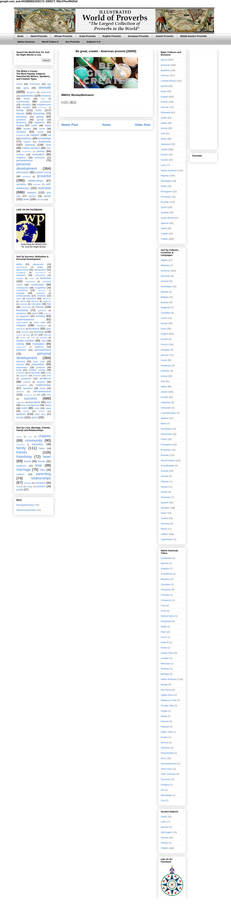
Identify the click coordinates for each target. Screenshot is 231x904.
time (49, 402)
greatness (21, 122)
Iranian (164, 128)
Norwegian (166, 181)
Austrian (165, 281)
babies (19, 437)
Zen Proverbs (72, 41)
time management (30, 405)
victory (26, 411)
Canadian (165, 313)
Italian (164, 139)
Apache (164, 563)
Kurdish (164, 160)
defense (34, 301)
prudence (45, 378)
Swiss (164, 513)
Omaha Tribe (167, 705)
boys (30, 437)
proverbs (44, 176)
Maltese (165, 418)
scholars (37, 184)
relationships (35, 180)
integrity (34, 135)
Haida (164, 626)
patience (39, 347)
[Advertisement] (203, 99)
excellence (42, 107)
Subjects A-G (94, 41)
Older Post (142, 124)
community (22, 101)
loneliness (21, 465)
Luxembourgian (168, 413)
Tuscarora (166, 779)
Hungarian (166, 365)
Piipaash (165, 726)
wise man (40, 414)
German (165, 107)
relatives (27, 483)
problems (26, 176)
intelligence (41, 326)
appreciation (40, 269)
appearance (22, 269)
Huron (164, 637)
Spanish (165, 223)
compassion (22, 287)
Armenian (165, 276)
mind (43, 340)
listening (47, 335)
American (165, 65)
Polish (164, 186)
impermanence (25, 319)
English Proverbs (112, 36)
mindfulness (26, 151)
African (164, 59)
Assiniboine (166, 574)
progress (24, 375)
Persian (164, 837)
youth (19, 489)
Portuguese (166, 191)
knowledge (44, 138)
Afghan (164, 260)
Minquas (165, 668)
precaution (22, 172)
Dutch (164, 91)
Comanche (166, 600)
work (26, 199)
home (42, 128)
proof (48, 375)
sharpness (28, 395)
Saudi (164, 207)
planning (20, 361)
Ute (162, 790)
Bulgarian (165, 307)
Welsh (164, 529)
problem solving (43, 172)
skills (49, 395)
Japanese (166, 144)
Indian (164, 123)
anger (40, 267)
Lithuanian (166, 407)
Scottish (165, 212)
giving (39, 116)
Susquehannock (169, 763)
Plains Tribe (166, 732)
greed (35, 313)
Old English (166, 832)
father (42, 448)
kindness (26, 138)
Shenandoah (167, 753)
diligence (47, 301)
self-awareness (42, 391)
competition (40, 287)
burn (43, 99)
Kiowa (164, 647)
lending (19, 335)
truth (24, 408)
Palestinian (166, 434)
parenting (43, 474)
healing (20, 125)
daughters (20, 444)
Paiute (164, 716)
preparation (22, 367)
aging (26, 88)
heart (48, 125)
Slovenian (166, 497)
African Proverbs (63, 36)
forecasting (26, 307)
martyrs (23, 338)
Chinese (165, 75)
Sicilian (164, 486)
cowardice (40, 293)
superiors (20, 402)
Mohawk (165, 674)
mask (33, 338)
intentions (20, 329)
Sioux (163, 758)
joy (49, 135)
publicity (27, 382)
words (47, 196)
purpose (41, 382)
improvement (22, 322)
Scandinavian (167, 465)
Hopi (163, 632)
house (41, 461)
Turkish (164, 233)
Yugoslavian (167, 539)
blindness (46, 95)
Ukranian (165, 523)
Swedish (165, 508)
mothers (20, 154)
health (34, 125)
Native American (26, 41)
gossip (40, 119)
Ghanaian (166, 112)
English (164, 96)
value (48, 408)
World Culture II (50, 41)
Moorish (165, 827)
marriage (23, 470)
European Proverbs (138, 36)
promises (37, 375)
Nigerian (165, 175)
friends (20, 113)
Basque (164, 291)
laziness (25, 332)
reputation (21, 184)
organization (21, 347)
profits (48, 373)
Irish (163, 133)
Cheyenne (166, 589)
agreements (21, 267)
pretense (40, 367)
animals (45, 87)
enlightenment (44, 104)
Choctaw (165, 595)
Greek (19, 84)
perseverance (24, 160)
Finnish (164, 339)
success (44, 188)
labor (48, 328)
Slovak (164, 492)
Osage (164, 711)
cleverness (30, 282)
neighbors (21, 157)
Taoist (164, 228)
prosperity (26, 378)
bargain (19, 278)
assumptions (40, 273)
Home (20, 36)
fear (49, 304)
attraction (21, 275)
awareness (27, 95)
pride (18, 370)
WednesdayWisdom (26, 510)
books (27, 98)
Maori (163, 423)
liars (28, 335)
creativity (41, 295)
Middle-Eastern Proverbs (193, 36)
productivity (34, 372)
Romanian (35, 84)
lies (36, 335)
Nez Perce (166, 690)
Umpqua (165, 784)
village (30, 486)
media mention (31, 148)
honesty (21, 131)
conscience (45, 101)
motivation (38, 154)
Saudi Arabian (168, 460)
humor (40, 132)
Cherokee (166, 584)
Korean (164, 154)
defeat (23, 301)
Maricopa (165, 663)
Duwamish (166, 621)
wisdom (31, 192)
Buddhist (165, 70)
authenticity (46, 92)
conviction (42, 290)
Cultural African (168, 81)
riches (43, 388)
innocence (21, 135)
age (49, 84)
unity (36, 408)
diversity (23, 304)
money (40, 151)
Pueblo (164, 737)
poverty (20, 364)
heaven (27, 128)
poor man (39, 361)
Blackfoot (165, 579)
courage (20, 293)
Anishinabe (166, 558)
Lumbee (165, 658)
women (32, 196)
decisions (47, 299)
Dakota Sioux (167, 616)
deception (31, 298)
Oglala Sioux (167, 695)
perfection (40, 157)
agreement (38, 264)
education (26, 104)
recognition (21, 385)
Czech (164, 318)
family (19, 110)
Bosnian (165, 302)
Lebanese (166, 402)
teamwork (34, 402)
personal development (26, 166)
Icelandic (165, 371)
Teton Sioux (166, 769)
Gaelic (164, 816)
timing (48, 405)
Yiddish (164, 239)
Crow (163, 611)
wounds (40, 199)
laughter (27, 142)
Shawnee (165, 747)
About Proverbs (38, 36)
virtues (41, 411)
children (44, 436)
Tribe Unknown (168, 774)
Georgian (165, 349)
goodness (21, 119)
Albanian (165, 265)
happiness (40, 122)
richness (20, 392)
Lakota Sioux (167, 653)
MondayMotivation (25, 505)
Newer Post (69, 124)
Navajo (164, 684)
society (19, 486)
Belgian (164, 297)
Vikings (164, 843)
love (48, 144)
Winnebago (166, 795)
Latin (163, 165)
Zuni (163, 800)
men (49, 148)
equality (26, 107)
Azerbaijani (166, 286)
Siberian (165, 481)
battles (32, 278)
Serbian (164, 476)
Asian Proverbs (87, 36)
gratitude (42, 310)
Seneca (164, 742)
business (45, 278)
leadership (45, 141)
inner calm (39, 322)
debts (18, 299)
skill (38, 394)
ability (19, 264)
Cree (163, 605)
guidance (47, 313)
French (164, 102)
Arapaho (165, 568)
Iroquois (165, 642)
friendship (39, 113)
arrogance (31, 92)
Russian (165, 202)
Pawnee (165, 721)
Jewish (164, 149)
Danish (164, 86)
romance (40, 482)
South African (167, 218)
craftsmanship (23, 295)
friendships (21, 117)
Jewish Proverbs (164, 36)
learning (30, 144)
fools (39, 110)
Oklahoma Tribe (169, 700)
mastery (43, 338)
